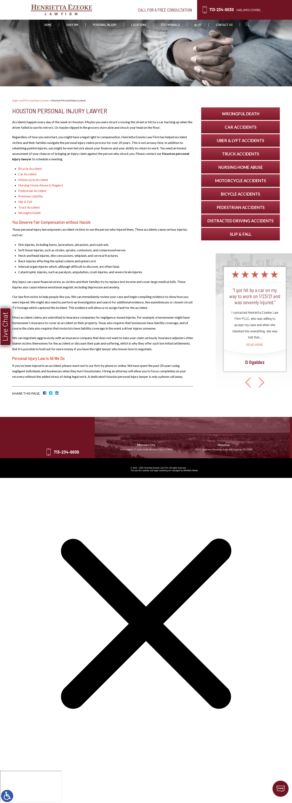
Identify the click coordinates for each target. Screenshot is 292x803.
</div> (31, 786)
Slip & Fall (25, 201)
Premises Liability (30, 196)
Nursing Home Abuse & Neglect (40, 185)
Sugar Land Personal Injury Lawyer (30, 100)
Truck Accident (29, 207)
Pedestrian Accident (32, 191)
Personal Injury (105, 25)
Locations (138, 25)
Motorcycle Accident (33, 180)
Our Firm (72, 25)
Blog (197, 25)
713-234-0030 (221, 9)
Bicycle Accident (30, 168)
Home (48, 25)
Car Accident (27, 174)
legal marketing (161, 470)
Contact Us (224, 25)
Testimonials (170, 25)
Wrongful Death (29, 213)
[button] (283, 382)
